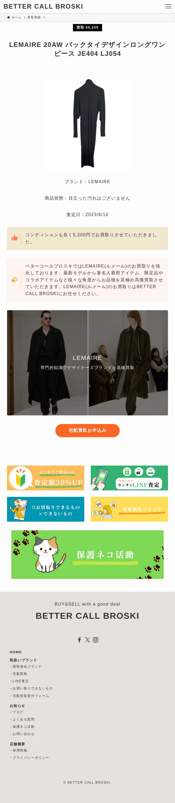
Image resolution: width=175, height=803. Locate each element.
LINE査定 (21, 681)
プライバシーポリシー (31, 758)
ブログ (18, 712)
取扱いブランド (23, 660)
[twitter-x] (87, 640)
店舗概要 (17, 744)
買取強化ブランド (27, 666)
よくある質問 (24, 719)
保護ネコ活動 (24, 727)
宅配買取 (20, 674)
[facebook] (79, 640)
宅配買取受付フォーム (31, 696)
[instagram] (95, 640)
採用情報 (20, 750)
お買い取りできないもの (33, 688)
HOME (16, 652)
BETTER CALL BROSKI (43, 6)
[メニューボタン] (168, 6)
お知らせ (17, 706)
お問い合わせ (24, 734)
